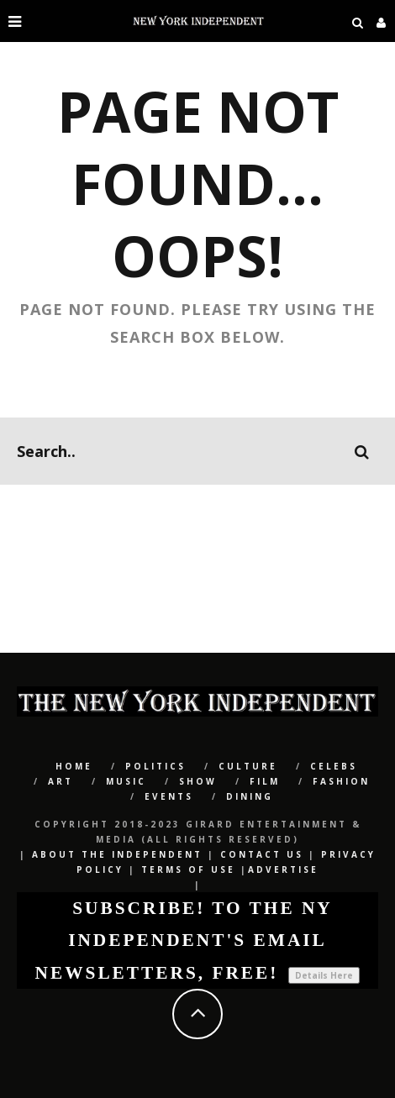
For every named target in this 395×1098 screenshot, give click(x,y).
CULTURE (248, 766)
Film (265, 781)
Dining (249, 796)
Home (73, 766)
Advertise (283, 869)
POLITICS (155, 766)
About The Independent (117, 854)
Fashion (341, 781)
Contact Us (261, 854)
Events (169, 796)
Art (60, 781)
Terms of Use (188, 869)
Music (126, 781)
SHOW (198, 781)
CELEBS (333, 766)
